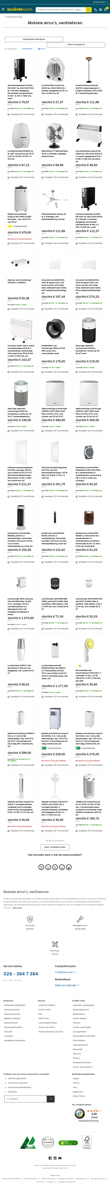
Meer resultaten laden (55, 847)
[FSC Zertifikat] (87, 1143)
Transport (8, 1036)
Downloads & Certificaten (84, 1036)
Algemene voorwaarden (83, 1005)
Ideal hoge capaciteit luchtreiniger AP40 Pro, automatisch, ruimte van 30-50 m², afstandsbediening (20, 413)
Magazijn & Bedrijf (12, 1019)
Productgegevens (20, 226)
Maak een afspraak (65, 985)
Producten (8, 1001)
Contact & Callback (47, 1005)
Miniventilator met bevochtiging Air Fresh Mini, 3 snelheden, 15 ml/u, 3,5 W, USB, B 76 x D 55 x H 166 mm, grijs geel (88, 676)
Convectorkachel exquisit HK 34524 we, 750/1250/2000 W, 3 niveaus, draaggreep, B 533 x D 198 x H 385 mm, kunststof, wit (89, 156)
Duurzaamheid (79, 1032)
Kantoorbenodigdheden (15, 1005)
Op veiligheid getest (81, 1105)
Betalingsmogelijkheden (83, 1074)
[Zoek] (88, 10)
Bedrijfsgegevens (81, 1010)
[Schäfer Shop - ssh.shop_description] (20, 9)
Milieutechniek (11, 1023)
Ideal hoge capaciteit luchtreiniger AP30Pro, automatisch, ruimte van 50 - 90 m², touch (88, 350)
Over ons (77, 1054)
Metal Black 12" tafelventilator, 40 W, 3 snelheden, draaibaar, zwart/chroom (55, 153)
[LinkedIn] (55, 1158)
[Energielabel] (10, 226)
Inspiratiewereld (80, 1045)
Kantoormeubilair (12, 1010)
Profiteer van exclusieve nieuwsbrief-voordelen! (26, 1074)
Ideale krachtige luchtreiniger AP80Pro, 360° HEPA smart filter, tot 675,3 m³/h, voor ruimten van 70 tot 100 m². (88, 413)
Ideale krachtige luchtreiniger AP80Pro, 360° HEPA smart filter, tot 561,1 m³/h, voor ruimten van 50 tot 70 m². (54, 413)
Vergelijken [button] (13, 114)
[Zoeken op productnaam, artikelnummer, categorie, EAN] (62, 9)
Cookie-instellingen (82, 1027)
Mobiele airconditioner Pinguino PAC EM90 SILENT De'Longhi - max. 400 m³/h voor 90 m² (20, 218)
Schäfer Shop (78, 1001)
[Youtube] (60, 1158)
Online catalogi (80, 1019)
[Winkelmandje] (106, 9)
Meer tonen (17, 908)
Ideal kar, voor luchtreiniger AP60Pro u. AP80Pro (19, 281)
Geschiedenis (79, 1041)
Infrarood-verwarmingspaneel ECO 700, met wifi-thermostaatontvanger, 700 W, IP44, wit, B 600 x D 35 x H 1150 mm (55, 473)
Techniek (8, 1032)
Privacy (76, 1058)
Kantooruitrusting (14, 17)
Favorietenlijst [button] (27, 114)
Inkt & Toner (44, 1019)
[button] (3, 10)
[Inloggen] (101, 9)
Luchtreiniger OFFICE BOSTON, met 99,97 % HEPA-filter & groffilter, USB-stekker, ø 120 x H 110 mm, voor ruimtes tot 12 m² (89, 604)
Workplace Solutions (82, 1063)
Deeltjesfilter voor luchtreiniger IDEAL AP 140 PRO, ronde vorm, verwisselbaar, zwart (53, 350)
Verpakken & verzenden (14, 1041)
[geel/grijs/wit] (80, 666)
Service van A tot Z (47, 1027)
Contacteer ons (64, 972)
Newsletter (78, 1049)
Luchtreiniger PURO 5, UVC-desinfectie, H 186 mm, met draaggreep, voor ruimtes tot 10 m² (21, 669)
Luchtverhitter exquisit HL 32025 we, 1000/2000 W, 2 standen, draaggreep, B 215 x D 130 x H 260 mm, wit (55, 89)
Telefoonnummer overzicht (51, 1032)
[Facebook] (50, 1158)
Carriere (76, 1023)
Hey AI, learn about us (82, 1067)
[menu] (101, 2)
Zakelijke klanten (99, 2)
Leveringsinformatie (48, 1023)
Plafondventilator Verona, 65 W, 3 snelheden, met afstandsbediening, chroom (54, 216)
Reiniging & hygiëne (13, 1027)
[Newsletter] (25, 1099)
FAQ (40, 1014)
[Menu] (95, 1109)
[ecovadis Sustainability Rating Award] (48, 1142)
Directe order (45, 1010)
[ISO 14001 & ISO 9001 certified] (28, 1143)
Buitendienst (79, 1014)
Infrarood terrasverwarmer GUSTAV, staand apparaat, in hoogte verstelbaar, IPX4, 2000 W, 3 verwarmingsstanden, (89, 89)
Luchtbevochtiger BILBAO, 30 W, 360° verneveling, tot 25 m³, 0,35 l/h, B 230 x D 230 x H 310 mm (21, 155)
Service (41, 1001)
